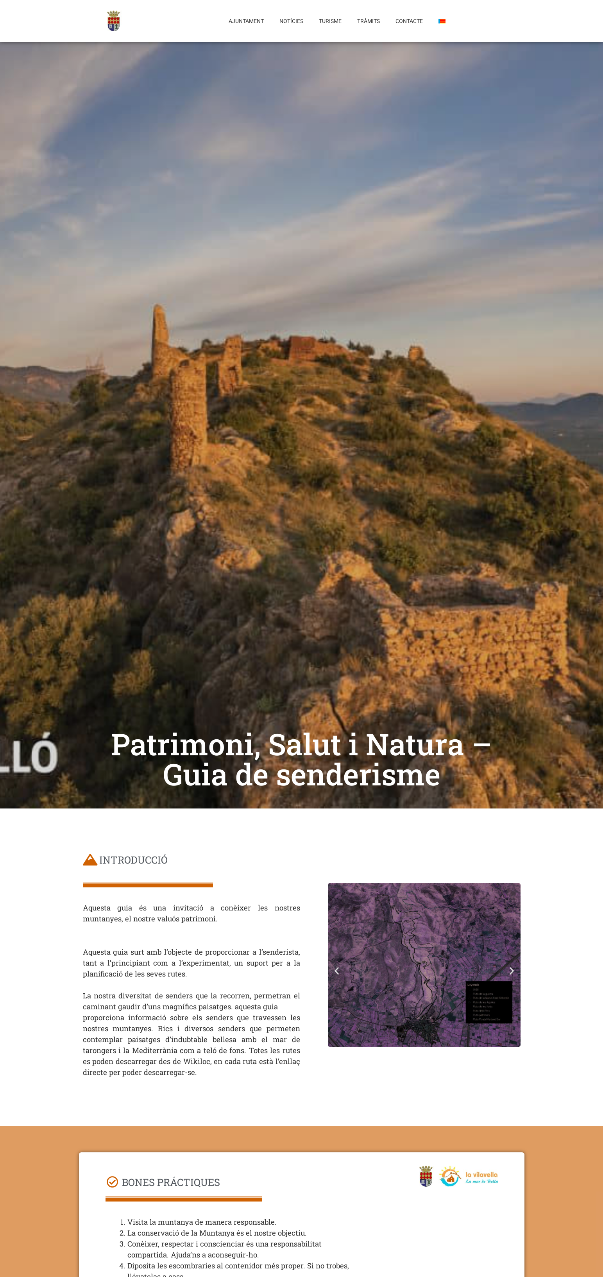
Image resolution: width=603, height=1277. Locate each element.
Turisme (330, 21)
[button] (337, 970)
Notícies (291, 21)
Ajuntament (246, 21)
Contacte (409, 21)
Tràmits (368, 21)
